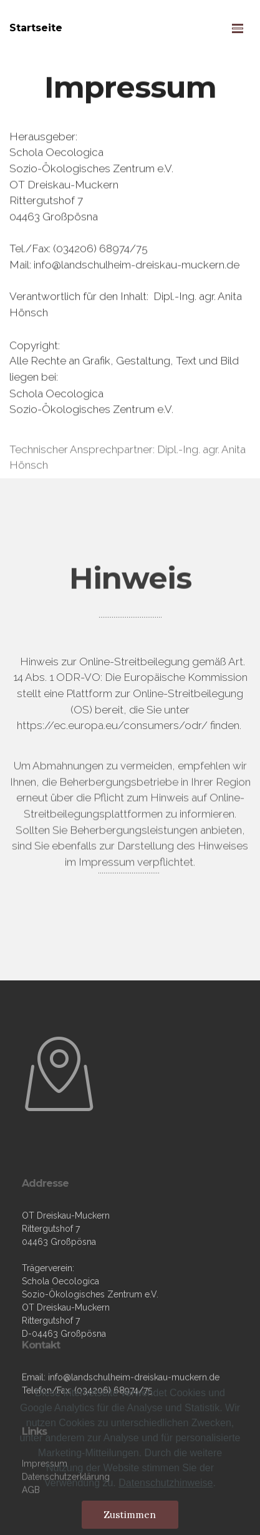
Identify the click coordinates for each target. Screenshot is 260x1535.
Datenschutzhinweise (165, 1489)
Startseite (35, 28)
